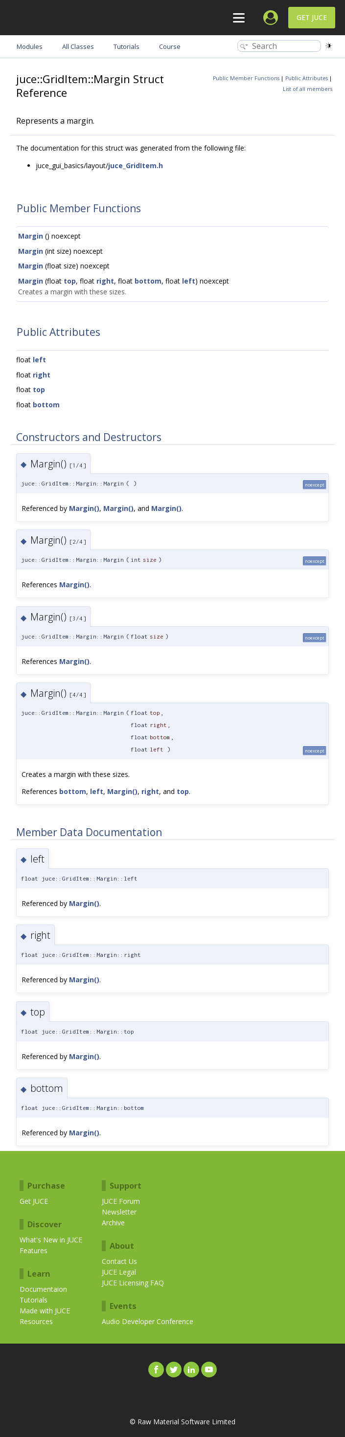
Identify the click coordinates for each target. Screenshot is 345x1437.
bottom (148, 281)
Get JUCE (312, 17)
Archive (113, 1222)
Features (33, 1250)
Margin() (84, 508)
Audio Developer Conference (147, 1321)
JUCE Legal (119, 1272)
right (105, 281)
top (70, 281)
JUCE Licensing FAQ (133, 1282)
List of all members (307, 89)
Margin (30, 236)
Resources (36, 1321)
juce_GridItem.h (135, 165)
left (188, 281)
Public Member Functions (246, 78)
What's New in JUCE (51, 1239)
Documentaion (43, 1289)
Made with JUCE (45, 1310)
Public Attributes (306, 78)
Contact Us (119, 1261)
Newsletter (119, 1211)
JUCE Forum (121, 1201)
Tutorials (33, 1299)
